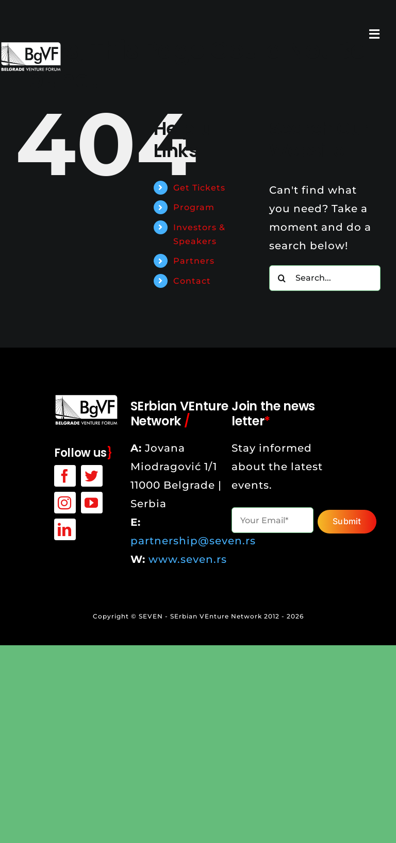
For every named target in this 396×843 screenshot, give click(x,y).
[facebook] (65, 476)
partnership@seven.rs (193, 541)
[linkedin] (65, 529)
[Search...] (325, 278)
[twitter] (92, 476)
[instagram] (65, 502)
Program (193, 207)
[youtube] (92, 502)
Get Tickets (199, 188)
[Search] (282, 278)
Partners (193, 261)
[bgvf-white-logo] (86, 399)
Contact (192, 281)
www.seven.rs (187, 559)
